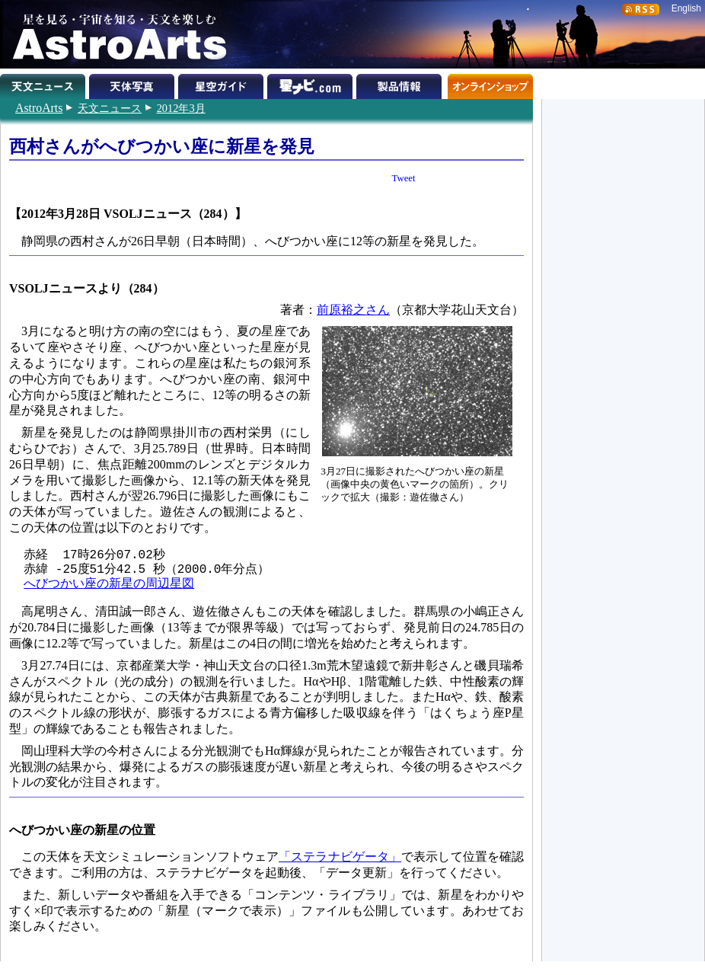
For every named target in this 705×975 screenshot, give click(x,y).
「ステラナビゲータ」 (340, 856)
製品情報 (400, 84)
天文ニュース (110, 108)
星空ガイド (222, 84)
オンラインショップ (489, 84)
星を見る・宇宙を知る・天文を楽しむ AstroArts (114, 34)
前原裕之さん (353, 309)
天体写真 (133, 84)
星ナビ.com (311, 84)
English (686, 8)
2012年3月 (181, 108)
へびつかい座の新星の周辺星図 (109, 584)
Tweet (404, 178)
